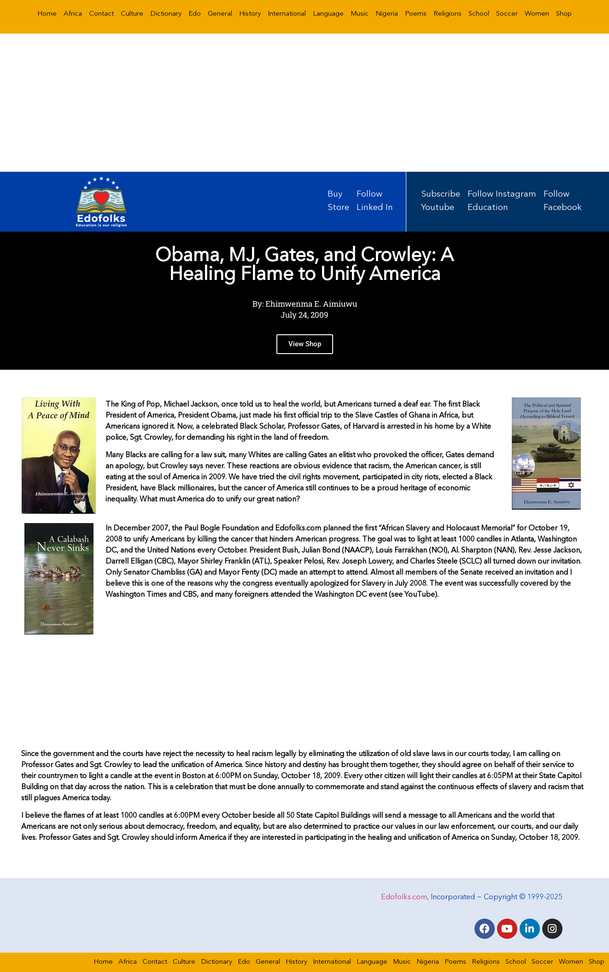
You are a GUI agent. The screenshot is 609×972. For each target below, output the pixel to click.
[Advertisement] (304, 102)
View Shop (304, 345)
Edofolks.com (404, 897)
